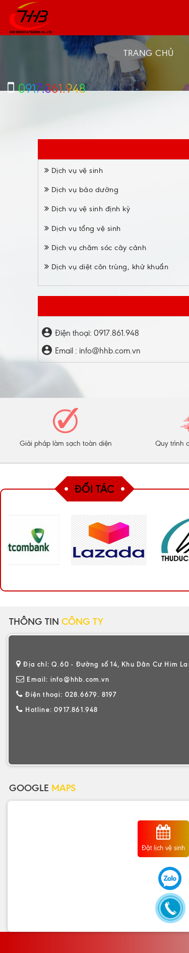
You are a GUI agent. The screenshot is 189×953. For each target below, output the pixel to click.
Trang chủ (148, 53)
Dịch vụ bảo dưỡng (81, 189)
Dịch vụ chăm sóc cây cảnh (95, 247)
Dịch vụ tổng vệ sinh (82, 228)
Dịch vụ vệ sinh (73, 170)
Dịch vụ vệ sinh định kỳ (87, 208)
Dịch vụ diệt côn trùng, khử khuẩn (106, 266)
